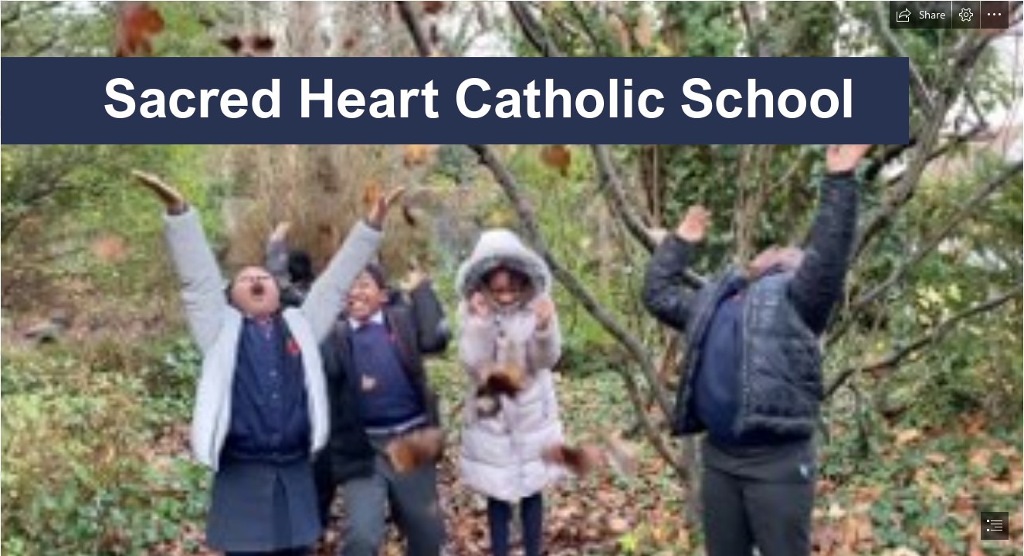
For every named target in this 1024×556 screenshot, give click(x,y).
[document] (512, 278)
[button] (920, 15)
